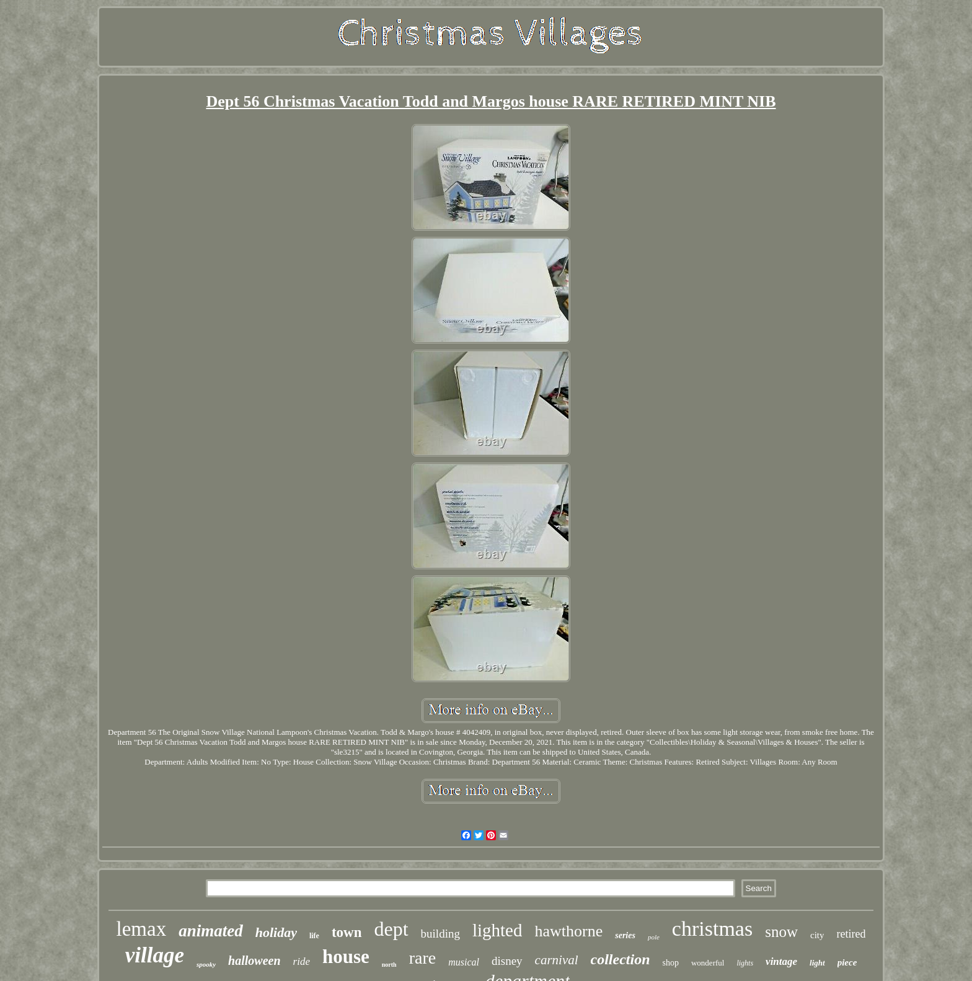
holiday (276, 932)
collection (620, 959)
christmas (712, 928)
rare (422, 957)
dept (391, 929)
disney (507, 960)
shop (671, 962)
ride (301, 961)
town (347, 932)
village (154, 955)
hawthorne (568, 931)
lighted (497, 930)
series (625, 935)
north (389, 964)
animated (211, 930)
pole (654, 937)
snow (781, 931)
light (817, 962)
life (314, 935)
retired (850, 934)
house (345, 956)
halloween (254, 960)
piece (847, 962)
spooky (206, 964)
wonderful (707, 962)
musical (463, 962)
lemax (142, 929)
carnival (556, 959)
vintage (781, 961)
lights (744, 963)
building (440, 933)
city (817, 935)
